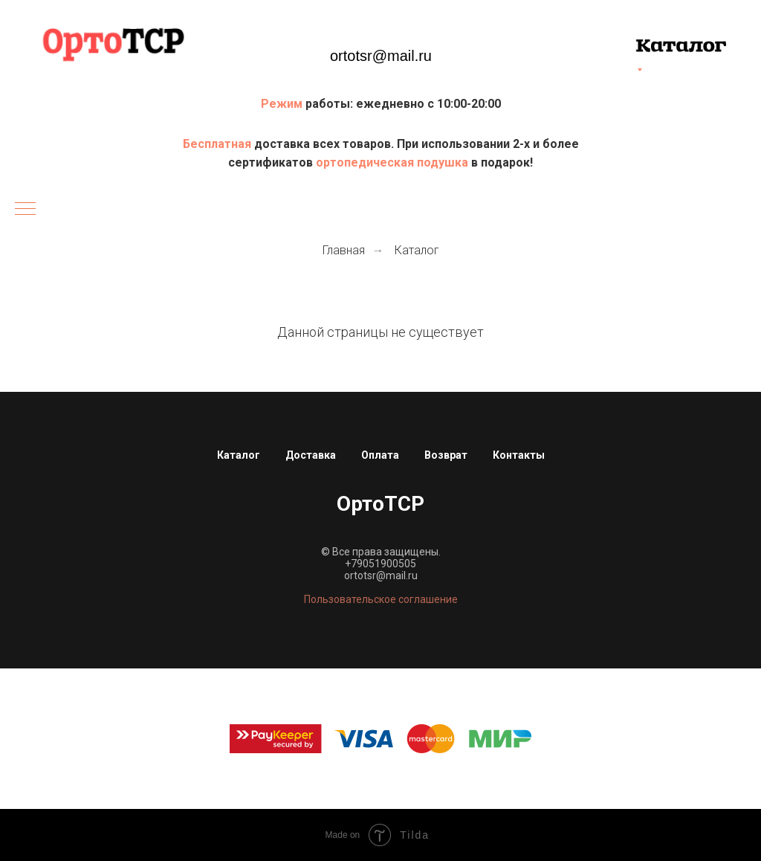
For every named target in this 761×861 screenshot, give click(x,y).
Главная (344, 250)
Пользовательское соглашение (381, 599)
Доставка (310, 455)
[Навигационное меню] (25, 209)
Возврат (445, 455)
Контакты (519, 455)
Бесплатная (218, 144)
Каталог (417, 250)
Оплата (380, 455)
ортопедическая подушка (392, 162)
